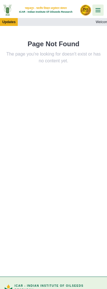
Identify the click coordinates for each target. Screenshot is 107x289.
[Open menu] (98, 10)
